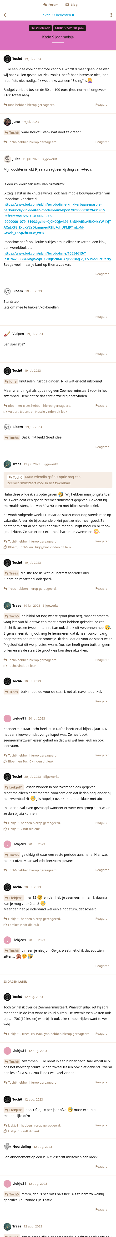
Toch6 (14, 132)
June (12, 381)
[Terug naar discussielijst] (5, 15)
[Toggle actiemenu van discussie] (111, 15)
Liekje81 (16, 787)
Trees (13, 573)
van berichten (58, 15)
